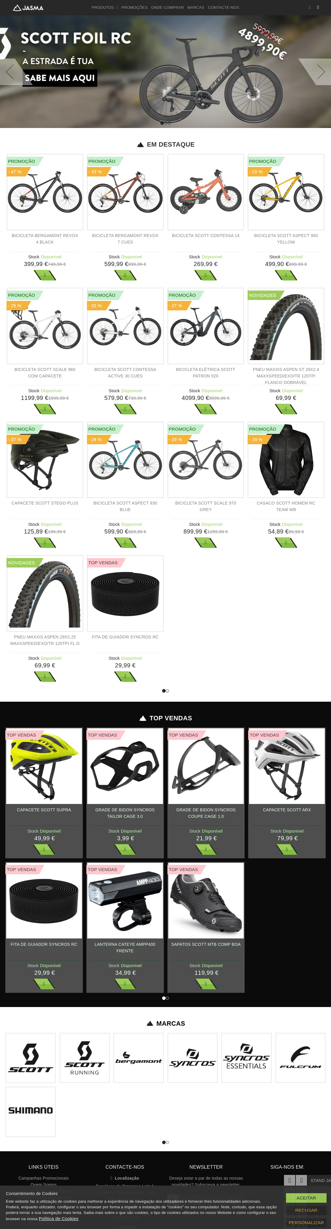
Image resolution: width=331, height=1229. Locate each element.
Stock (34, 256)
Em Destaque (165, 144)
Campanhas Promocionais (43, 1178)
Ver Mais (45, 275)
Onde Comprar (167, 7)
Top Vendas (165, 718)
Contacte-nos (223, 7)
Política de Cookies (58, 1218)
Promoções (135, 7)
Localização (125, 1178)
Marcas (196, 7)
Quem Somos (43, 1184)
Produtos (105, 7)
